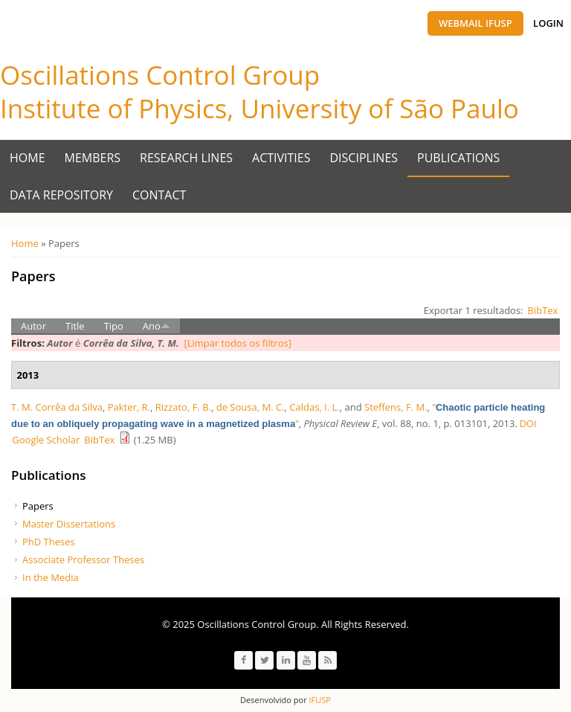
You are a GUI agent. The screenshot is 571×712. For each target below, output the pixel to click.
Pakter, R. (129, 407)
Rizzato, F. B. (183, 407)
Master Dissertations (68, 523)
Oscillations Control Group (160, 74)
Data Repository (61, 195)
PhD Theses (48, 541)
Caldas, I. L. (314, 407)
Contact (159, 195)
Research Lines (186, 158)
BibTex (543, 310)
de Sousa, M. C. (250, 407)
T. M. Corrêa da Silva (57, 407)
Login (548, 23)
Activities (281, 158)
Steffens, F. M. (396, 407)
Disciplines (364, 158)
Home (27, 158)
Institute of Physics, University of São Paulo (259, 108)
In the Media (50, 577)
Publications (458, 158)
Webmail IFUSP (475, 23)
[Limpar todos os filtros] (237, 343)
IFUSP (319, 699)
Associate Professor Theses (83, 559)
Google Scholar (46, 439)
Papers (38, 506)
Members (93, 158)
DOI (527, 423)
